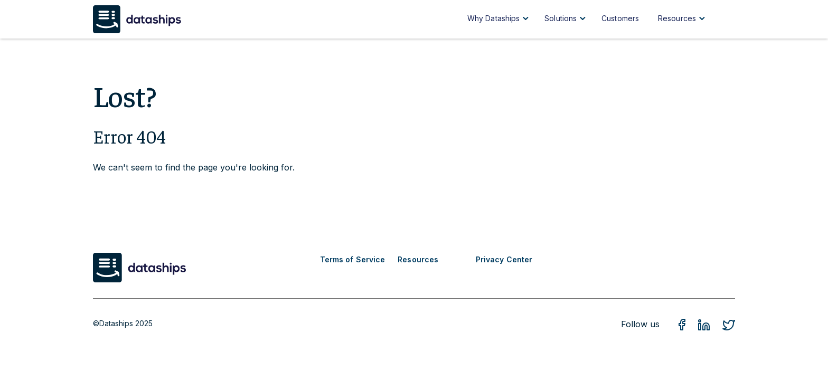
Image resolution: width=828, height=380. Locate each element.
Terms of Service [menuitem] (352, 259)
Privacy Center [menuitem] (504, 259)
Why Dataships (493, 18)
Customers (620, 18)
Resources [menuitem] (418, 259)
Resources (677, 18)
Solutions (560, 18)
